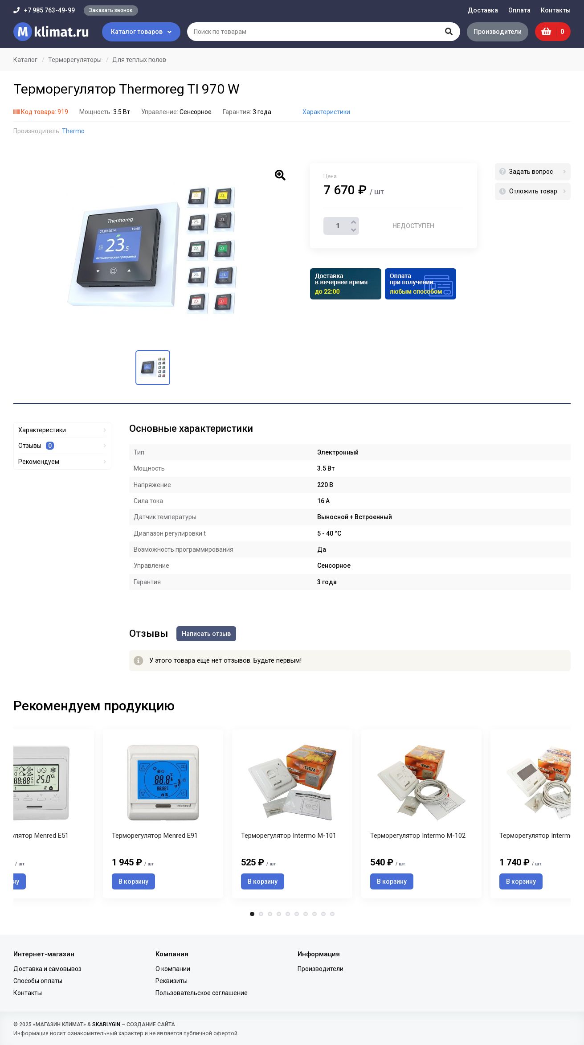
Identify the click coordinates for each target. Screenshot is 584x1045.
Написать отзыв (206, 633)
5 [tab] (288, 915)
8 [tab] (314, 915)
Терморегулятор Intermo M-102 (418, 836)
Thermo (73, 131)
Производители (497, 31)
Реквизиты (171, 980)
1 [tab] (252, 915)
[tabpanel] (292, 814)
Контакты (556, 10)
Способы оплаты (37, 980)
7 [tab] (305, 915)
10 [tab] (332, 915)
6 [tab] (296, 915)
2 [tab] (261, 915)
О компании (172, 968)
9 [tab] (323, 915)
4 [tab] (279, 915)
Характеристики (326, 111)
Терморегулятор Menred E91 (155, 836)
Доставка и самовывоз (47, 968)
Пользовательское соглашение (201, 992)
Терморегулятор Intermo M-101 (288, 836)
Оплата (519, 10)
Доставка (483, 10)
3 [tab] (270, 915)
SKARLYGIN (106, 1024)
